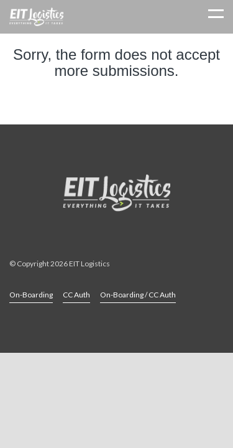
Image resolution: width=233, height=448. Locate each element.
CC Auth (76, 295)
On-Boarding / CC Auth (138, 295)
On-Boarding (31, 295)
